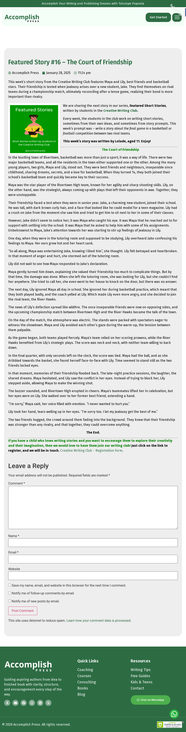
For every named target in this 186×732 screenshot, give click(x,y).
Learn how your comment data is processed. (98, 621)
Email (13, 552)
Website (14, 569)
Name (13, 536)
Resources (140, 660)
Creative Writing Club (120, 111)
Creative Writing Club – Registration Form (91, 450)
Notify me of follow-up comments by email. (43, 593)
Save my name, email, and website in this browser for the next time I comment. (69, 585)
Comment (16, 483)
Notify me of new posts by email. (36, 601)
